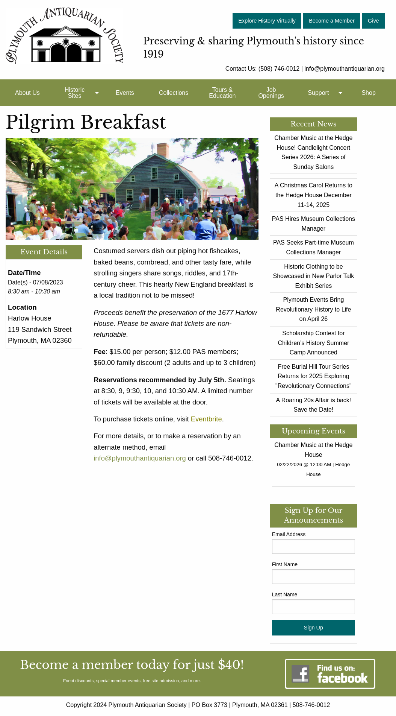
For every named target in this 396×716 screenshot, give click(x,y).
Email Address (288, 534)
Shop (368, 93)
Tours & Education (222, 93)
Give (373, 21)
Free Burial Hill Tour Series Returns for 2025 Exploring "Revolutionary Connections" (313, 376)
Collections (173, 93)
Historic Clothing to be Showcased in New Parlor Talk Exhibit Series (313, 276)
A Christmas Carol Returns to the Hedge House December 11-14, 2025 (313, 195)
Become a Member (332, 21)
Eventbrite (206, 419)
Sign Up (313, 628)
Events (125, 93)
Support (318, 93)
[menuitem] (27, 92)
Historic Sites (75, 93)
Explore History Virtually (267, 21)
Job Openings (271, 93)
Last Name (285, 594)
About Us (27, 93)
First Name (285, 564)
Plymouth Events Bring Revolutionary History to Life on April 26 (313, 309)
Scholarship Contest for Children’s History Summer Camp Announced (313, 343)
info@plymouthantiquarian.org (140, 458)
